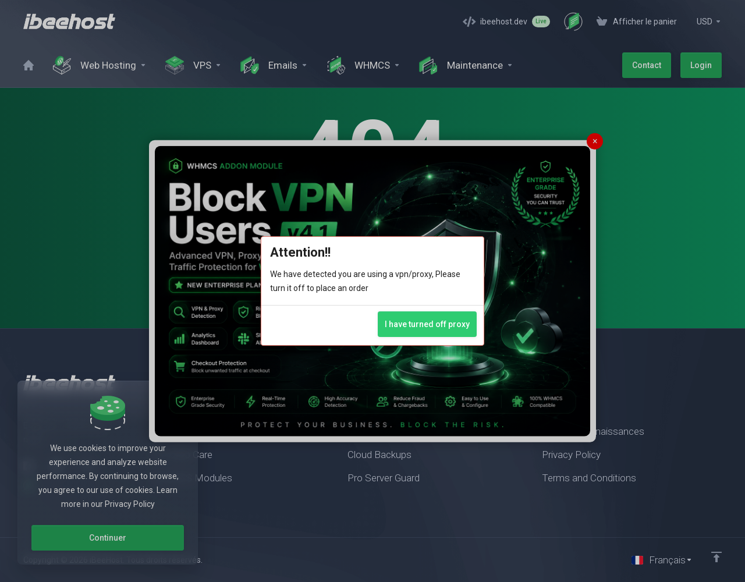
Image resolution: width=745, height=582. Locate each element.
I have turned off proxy (427, 324)
